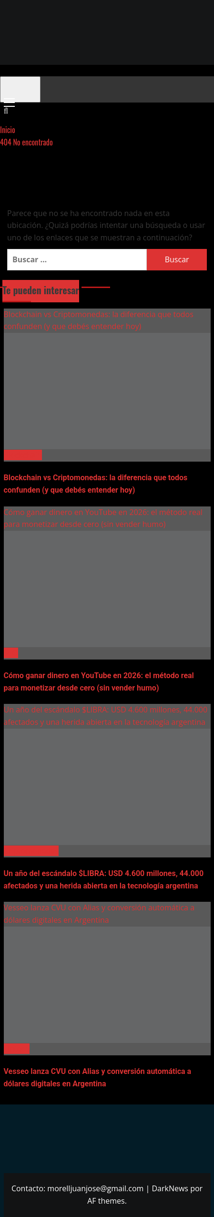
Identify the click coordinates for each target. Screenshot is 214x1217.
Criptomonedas (31, 851)
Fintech (17, 1048)
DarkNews (170, 1188)
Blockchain (23, 455)
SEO (11, 653)
